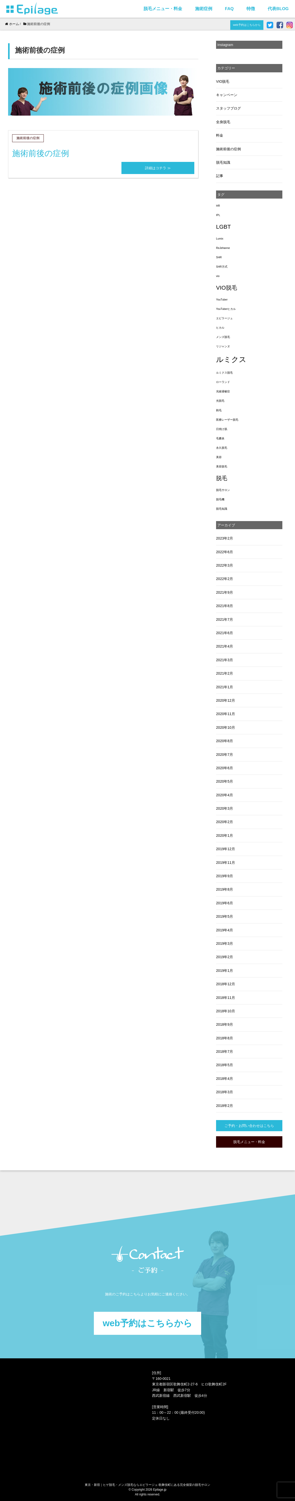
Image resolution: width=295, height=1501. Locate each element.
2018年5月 (224, 1065)
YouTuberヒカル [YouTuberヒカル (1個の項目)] (226, 308)
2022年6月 (224, 552)
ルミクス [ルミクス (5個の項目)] (231, 359)
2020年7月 (224, 755)
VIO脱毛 (222, 81)
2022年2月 (224, 579)
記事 (219, 176)
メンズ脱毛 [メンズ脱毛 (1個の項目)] (223, 336)
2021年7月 (224, 619)
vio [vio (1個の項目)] (218, 275)
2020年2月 (224, 822)
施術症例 (203, 8)
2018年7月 (224, 1051)
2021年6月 (224, 633)
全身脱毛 (223, 122)
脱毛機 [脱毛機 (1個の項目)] (220, 499)
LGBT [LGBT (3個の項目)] (223, 227)
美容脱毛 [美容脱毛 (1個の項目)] (221, 466)
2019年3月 (224, 943)
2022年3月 (224, 565)
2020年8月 (224, 741)
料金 (219, 135)
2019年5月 (224, 916)
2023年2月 (224, 538)
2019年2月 (224, 957)
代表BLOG (278, 8)
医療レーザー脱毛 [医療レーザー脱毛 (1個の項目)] (227, 419)
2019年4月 (224, 930)
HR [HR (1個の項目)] (218, 205)
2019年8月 (224, 889)
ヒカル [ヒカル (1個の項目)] (220, 327)
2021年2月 (224, 673)
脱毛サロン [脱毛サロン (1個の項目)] (223, 489)
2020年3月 (224, 808)
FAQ (229, 8)
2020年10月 (225, 727)
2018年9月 (224, 1024)
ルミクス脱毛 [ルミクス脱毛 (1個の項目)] (224, 372)
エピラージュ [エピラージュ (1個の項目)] (224, 318)
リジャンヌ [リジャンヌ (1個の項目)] (223, 346)
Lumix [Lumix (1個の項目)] (219, 238)
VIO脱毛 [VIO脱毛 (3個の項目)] (226, 288)
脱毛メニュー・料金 (162, 8)
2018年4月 (224, 1079)
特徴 (250, 8)
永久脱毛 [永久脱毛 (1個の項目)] (221, 447)
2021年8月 (224, 606)
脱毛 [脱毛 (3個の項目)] (221, 478)
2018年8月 (224, 1038)
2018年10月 (225, 1011)
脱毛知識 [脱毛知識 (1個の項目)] (221, 508)
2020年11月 (225, 714)
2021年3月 (224, 660)
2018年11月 (225, 998)
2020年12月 (225, 700)
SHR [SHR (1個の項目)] (219, 257)
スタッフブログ (228, 108)
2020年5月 (224, 781)
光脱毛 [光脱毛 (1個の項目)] (220, 400)
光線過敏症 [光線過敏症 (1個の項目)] (223, 391)
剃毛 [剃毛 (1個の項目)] (219, 410)
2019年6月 (224, 903)
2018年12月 (225, 984)
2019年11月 (225, 863)
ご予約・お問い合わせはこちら (249, 1126)
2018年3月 (224, 1092)
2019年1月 (224, 971)
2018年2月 (224, 1106)
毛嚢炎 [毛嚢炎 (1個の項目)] (220, 438)
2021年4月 (224, 646)
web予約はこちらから (247, 24)
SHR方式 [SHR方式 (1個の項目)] (221, 266)
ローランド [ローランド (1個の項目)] (223, 381)
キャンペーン (226, 95)
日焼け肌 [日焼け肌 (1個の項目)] (221, 429)
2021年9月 (224, 592)
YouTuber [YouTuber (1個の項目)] (221, 299)
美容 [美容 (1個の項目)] (219, 457)
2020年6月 (224, 768)
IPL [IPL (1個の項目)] (218, 215)
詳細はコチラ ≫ (158, 168)
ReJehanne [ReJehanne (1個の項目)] (223, 247)
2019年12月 (225, 849)
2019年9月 (224, 876)
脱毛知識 (223, 162)
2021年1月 (224, 687)
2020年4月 (224, 795)
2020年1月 (224, 835)
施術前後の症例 (40, 153)
